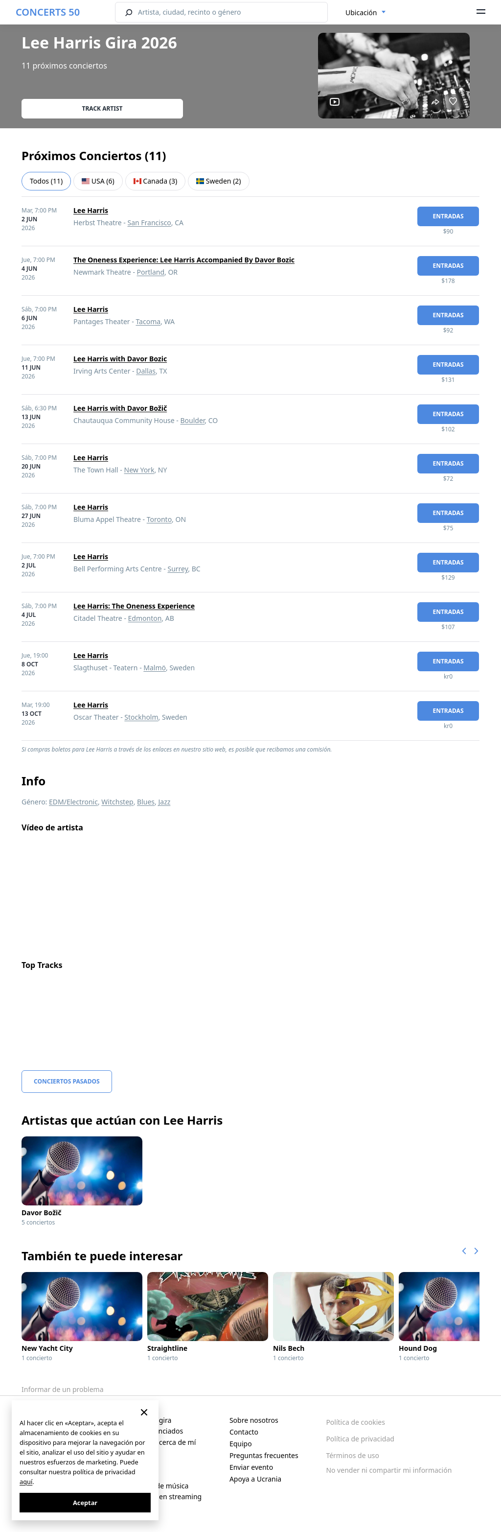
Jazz (164, 801)
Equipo (240, 1443)
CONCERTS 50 (48, 12)
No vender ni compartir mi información (389, 1470)
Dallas (146, 371)
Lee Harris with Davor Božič (120, 408)
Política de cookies (355, 1422)
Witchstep (117, 801)
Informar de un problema (63, 1389)
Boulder (192, 420)
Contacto (243, 1432)
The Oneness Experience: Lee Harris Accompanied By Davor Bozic (184, 259)
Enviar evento (251, 1467)
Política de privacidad (360, 1438)
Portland (151, 272)
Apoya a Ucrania (255, 1479)
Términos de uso (352, 1455)
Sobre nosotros (253, 1420)
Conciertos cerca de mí (159, 1442)
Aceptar (85, 1502)
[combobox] (366, 13)
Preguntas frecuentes (263, 1455)
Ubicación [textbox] (361, 12)
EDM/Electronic (73, 801)
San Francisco (149, 222)
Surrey (177, 568)
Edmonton (145, 618)
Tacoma (148, 321)
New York (139, 469)
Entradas (448, 216)
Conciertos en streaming (162, 1496)
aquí (26, 1481)
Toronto (159, 519)
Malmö (154, 667)
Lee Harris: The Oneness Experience (134, 606)
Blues (146, 801)
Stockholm (141, 717)
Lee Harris (90, 210)
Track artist (102, 108)
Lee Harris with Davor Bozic (120, 358)
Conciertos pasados (67, 1081)
